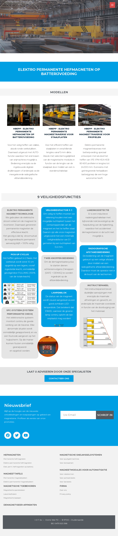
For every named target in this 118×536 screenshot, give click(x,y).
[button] (59, 378)
